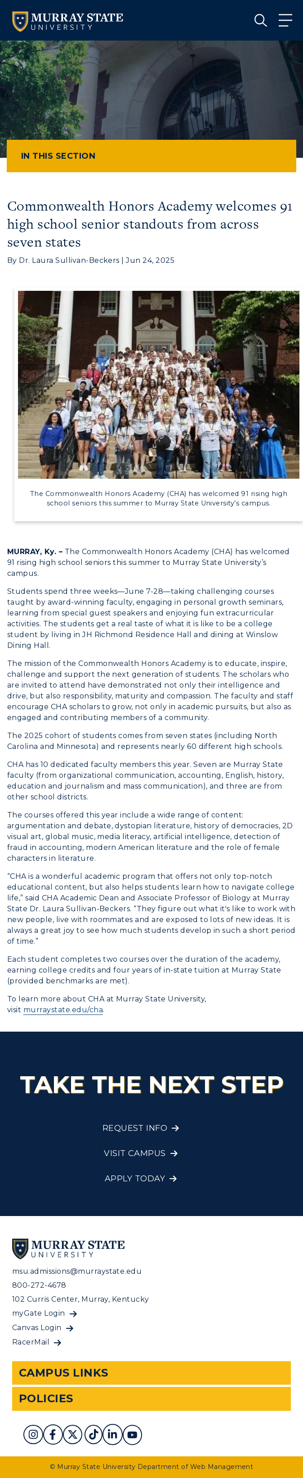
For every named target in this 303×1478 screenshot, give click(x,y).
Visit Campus (135, 1153)
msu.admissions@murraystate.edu (77, 1271)
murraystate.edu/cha (63, 1009)
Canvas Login (37, 1327)
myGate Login (38, 1313)
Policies (46, 1398)
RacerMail (30, 1342)
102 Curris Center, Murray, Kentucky (80, 1299)
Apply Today (135, 1179)
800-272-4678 (39, 1285)
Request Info (135, 1128)
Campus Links (63, 1372)
